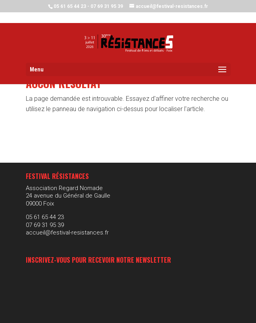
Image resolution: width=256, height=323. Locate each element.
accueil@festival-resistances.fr (67, 232)
